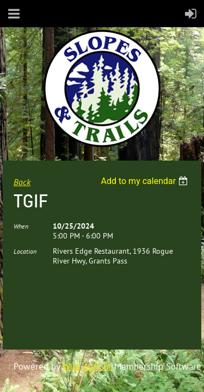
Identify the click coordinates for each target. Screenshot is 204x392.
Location (25, 251)
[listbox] (145, 181)
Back (22, 181)
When (21, 226)
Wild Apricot (87, 366)
